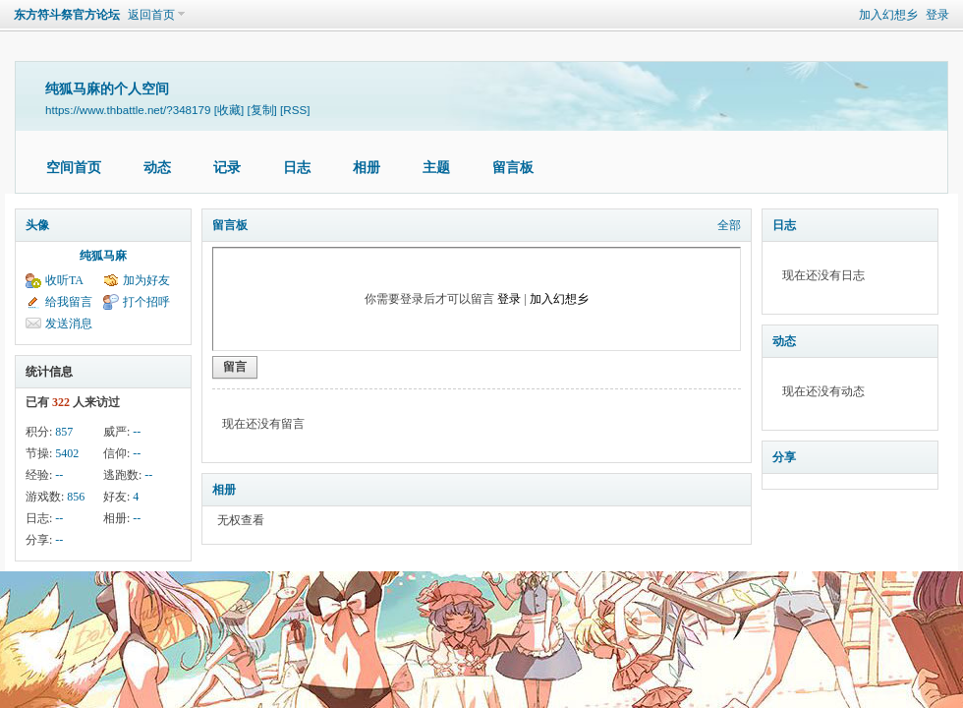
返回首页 (151, 15)
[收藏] (229, 109)
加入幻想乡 (888, 15)
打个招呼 (146, 302)
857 (64, 432)
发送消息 (68, 323)
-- (137, 432)
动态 (157, 167)
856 (76, 496)
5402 (67, 453)
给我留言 (68, 302)
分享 (784, 457)
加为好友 (146, 280)
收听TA (64, 280)
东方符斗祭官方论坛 (67, 15)
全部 (729, 225)
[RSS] (295, 109)
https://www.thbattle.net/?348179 (127, 109)
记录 (227, 167)
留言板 (513, 167)
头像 (37, 225)
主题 (436, 167)
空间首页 (73, 167)
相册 (366, 167)
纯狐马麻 (103, 256)
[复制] (261, 109)
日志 (297, 167)
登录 (937, 15)
